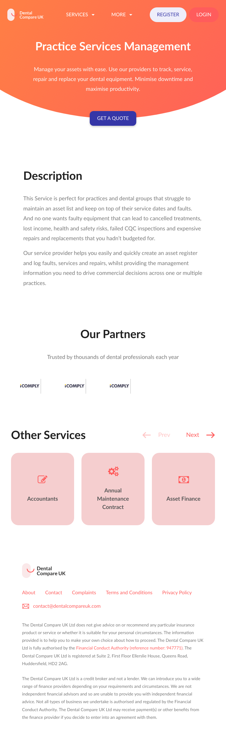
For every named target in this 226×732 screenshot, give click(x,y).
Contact (53, 592)
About (29, 592)
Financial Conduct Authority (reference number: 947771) (129, 647)
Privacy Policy (177, 592)
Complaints (84, 592)
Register (168, 14)
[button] (200, 435)
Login (203, 14)
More (122, 14)
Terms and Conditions (129, 592)
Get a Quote (113, 118)
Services (81, 14)
